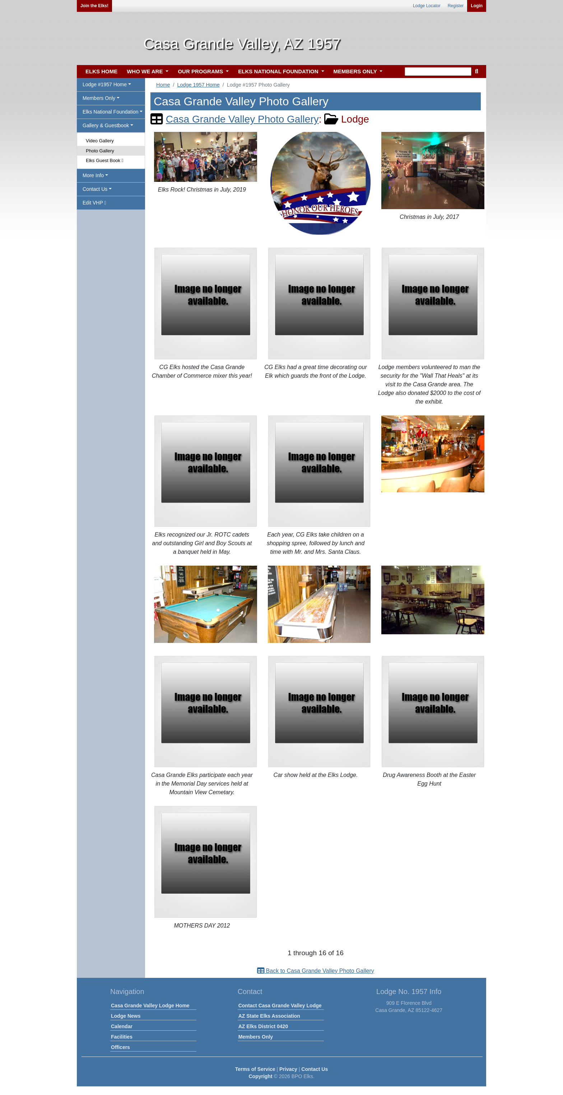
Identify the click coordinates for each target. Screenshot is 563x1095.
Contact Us (314, 1069)
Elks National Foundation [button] (111, 112)
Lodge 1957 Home (198, 85)
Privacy (288, 1069)
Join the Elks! (94, 5)
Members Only (255, 1037)
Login (477, 5)
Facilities (121, 1037)
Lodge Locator (427, 5)
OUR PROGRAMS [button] (201, 71)
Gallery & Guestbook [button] (106, 125)
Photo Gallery (100, 150)
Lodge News (125, 1016)
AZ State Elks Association (269, 1016)
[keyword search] (438, 71)
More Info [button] (93, 175)
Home (163, 85)
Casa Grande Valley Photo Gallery (242, 119)
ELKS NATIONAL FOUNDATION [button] (279, 71)
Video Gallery (100, 140)
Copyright (260, 1076)
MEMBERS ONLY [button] (356, 71)
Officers (120, 1047)
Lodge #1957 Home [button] (105, 84)
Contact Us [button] (95, 189)
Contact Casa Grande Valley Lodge (280, 1005)
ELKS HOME (101, 71)
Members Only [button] (99, 98)
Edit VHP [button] (94, 203)
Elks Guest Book (104, 160)
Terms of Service (255, 1069)
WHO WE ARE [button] (145, 71)
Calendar (121, 1026)
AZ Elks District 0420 (263, 1026)
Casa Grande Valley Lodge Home (150, 1005)
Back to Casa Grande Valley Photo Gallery (315, 971)
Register (456, 5)
